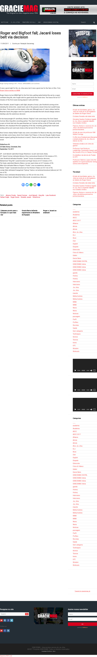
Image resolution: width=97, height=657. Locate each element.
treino (75, 343)
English (75, 244)
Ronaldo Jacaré (26, 197)
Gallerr (75, 255)
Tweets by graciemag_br (82, 591)
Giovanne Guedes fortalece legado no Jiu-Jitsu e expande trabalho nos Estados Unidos (84, 121)
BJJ (74, 235)
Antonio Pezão (11, 195)
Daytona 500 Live (6, 656)
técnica (75, 337)
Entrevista (76, 250)
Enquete (75, 247)
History (75, 276)
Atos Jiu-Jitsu (77, 232)
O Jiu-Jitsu (15, 22)
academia (76, 212)
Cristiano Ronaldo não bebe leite (84, 116)
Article (75, 226)
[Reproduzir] (75, 370)
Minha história (77, 296)
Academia (76, 215)
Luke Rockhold (51, 195)
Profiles (75, 322)
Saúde (75, 328)
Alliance (75, 223)
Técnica (75, 340)
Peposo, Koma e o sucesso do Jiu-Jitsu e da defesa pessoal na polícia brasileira (85, 127)
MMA (74, 302)
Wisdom (75, 348)
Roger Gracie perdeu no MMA (10, 90)
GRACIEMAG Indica (79, 264)
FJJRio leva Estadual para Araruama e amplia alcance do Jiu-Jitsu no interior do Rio (85, 139)
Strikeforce (36, 197)
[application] (85, 365)
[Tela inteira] (94, 370)
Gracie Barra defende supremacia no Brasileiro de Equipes (31, 213)
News (75, 308)
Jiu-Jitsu (76, 287)
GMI (39, 22)
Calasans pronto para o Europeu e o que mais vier (8, 213)
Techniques (77, 334)
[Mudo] (91, 370)
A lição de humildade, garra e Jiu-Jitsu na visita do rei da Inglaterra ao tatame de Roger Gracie (84, 111)
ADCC (75, 218)
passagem (76, 316)
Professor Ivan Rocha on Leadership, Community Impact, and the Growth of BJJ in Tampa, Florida (85, 150)
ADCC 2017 (77, 220)
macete (75, 293)
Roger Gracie (15, 197)
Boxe (74, 238)
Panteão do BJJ (29, 22)
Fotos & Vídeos (78, 252)
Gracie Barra (77, 258)
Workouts (76, 351)
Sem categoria (78, 331)
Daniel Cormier (22, 195)
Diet (74, 241)
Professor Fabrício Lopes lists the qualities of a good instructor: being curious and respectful (85, 161)
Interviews (76, 282)
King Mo (41, 195)
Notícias (75, 313)
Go (27, 614)
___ (74, 209)
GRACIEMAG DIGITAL (51, 22)
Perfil (74, 319)
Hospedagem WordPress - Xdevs (48, 651)
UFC (74, 345)
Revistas (76, 325)
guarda (75, 273)
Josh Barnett (33, 195)
